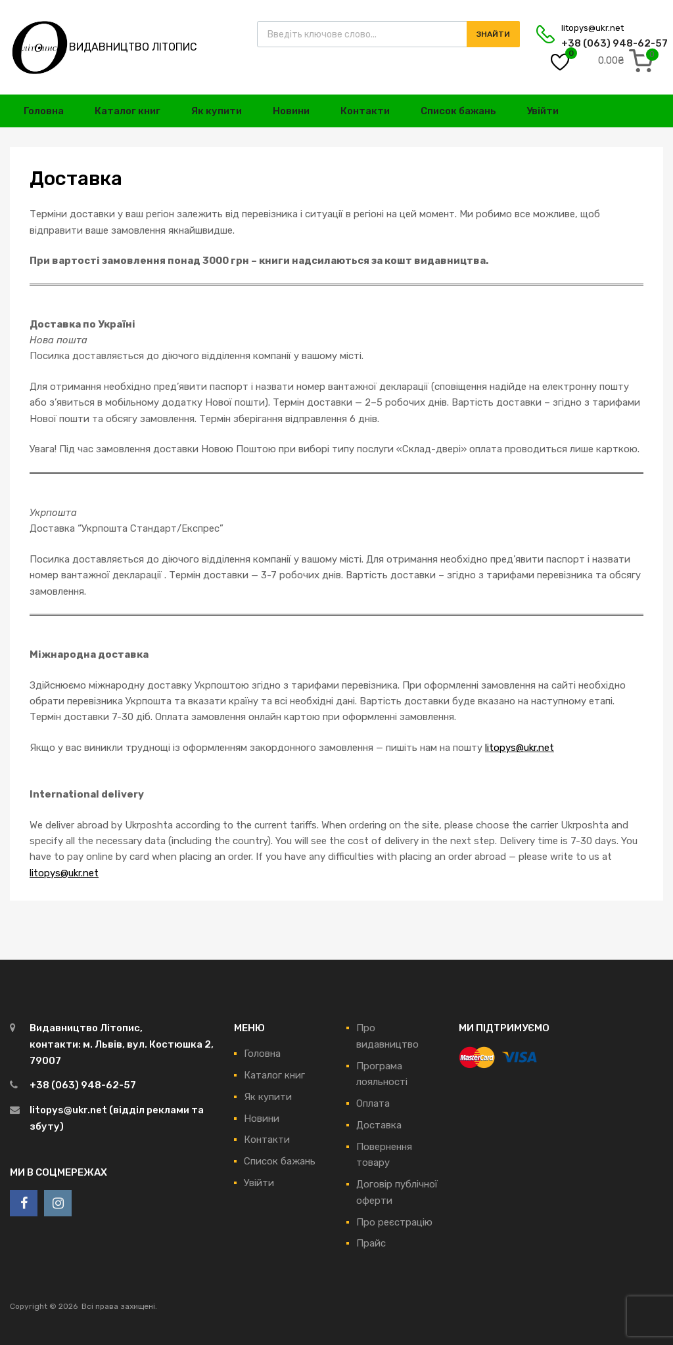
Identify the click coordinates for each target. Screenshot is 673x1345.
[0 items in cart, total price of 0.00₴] (628, 60)
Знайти (493, 34)
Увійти (542, 111)
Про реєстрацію (394, 1222)
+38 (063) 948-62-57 (593, 43)
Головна (44, 111)
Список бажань (458, 111)
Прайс (371, 1243)
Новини (291, 111)
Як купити (216, 111)
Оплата (373, 1103)
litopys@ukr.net (592, 28)
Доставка (379, 1125)
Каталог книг (127, 111)
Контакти (365, 111)
